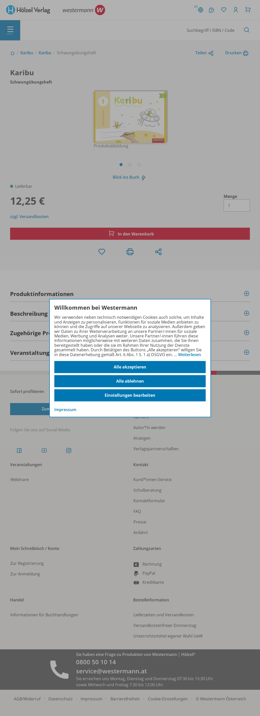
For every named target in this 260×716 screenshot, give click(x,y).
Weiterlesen (189, 354)
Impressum (65, 409)
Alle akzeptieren (130, 367)
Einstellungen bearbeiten (130, 395)
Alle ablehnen (130, 381)
